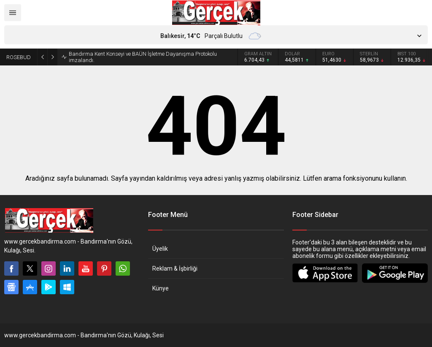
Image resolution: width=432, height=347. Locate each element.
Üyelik (160, 248)
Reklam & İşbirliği (174, 268)
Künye (160, 288)
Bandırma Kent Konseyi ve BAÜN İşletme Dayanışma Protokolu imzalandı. (143, 57)
